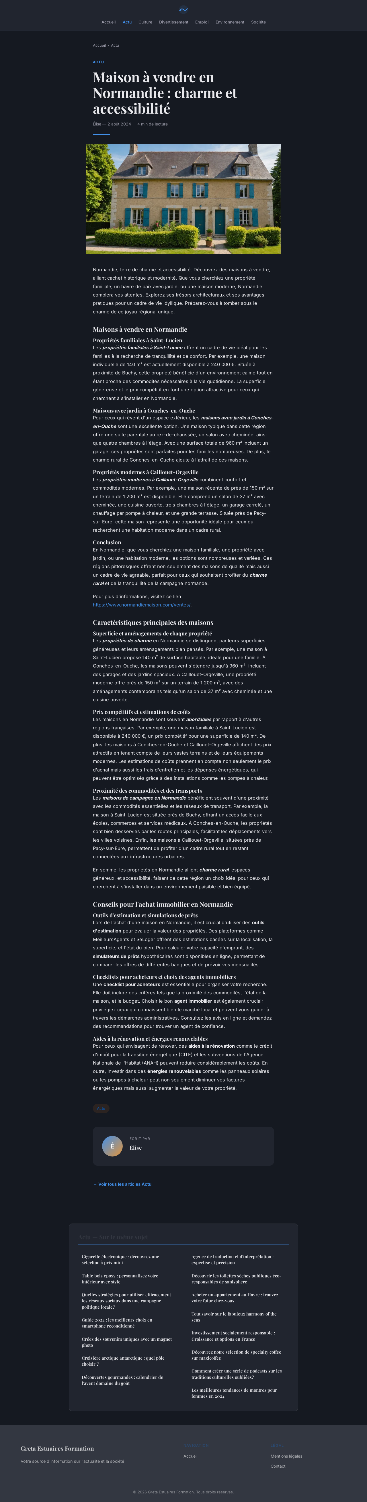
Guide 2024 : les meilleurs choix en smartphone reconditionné (117, 1323)
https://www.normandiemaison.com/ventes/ (141, 605)
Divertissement (173, 21)
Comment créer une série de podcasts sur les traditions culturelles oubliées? (237, 1374)
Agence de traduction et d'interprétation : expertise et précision (233, 1259)
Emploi (202, 21)
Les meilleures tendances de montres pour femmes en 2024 (234, 1393)
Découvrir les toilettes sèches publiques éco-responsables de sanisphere (236, 1279)
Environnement (230, 21)
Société (258, 21)
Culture (145, 21)
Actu (127, 21)
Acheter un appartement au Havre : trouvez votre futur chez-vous (235, 1297)
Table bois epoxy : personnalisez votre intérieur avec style (120, 1279)
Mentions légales (286, 1456)
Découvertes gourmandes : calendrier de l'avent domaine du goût (122, 1380)
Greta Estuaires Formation (57, 1448)
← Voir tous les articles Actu (122, 1184)
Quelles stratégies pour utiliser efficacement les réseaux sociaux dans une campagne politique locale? (126, 1301)
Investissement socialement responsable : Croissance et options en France (233, 1336)
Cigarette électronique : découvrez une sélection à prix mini (120, 1259)
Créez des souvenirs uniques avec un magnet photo (127, 1342)
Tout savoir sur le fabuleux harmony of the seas (234, 1317)
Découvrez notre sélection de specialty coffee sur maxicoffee (236, 1355)
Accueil (108, 21)
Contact (278, 1466)
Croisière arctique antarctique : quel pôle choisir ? (123, 1361)
